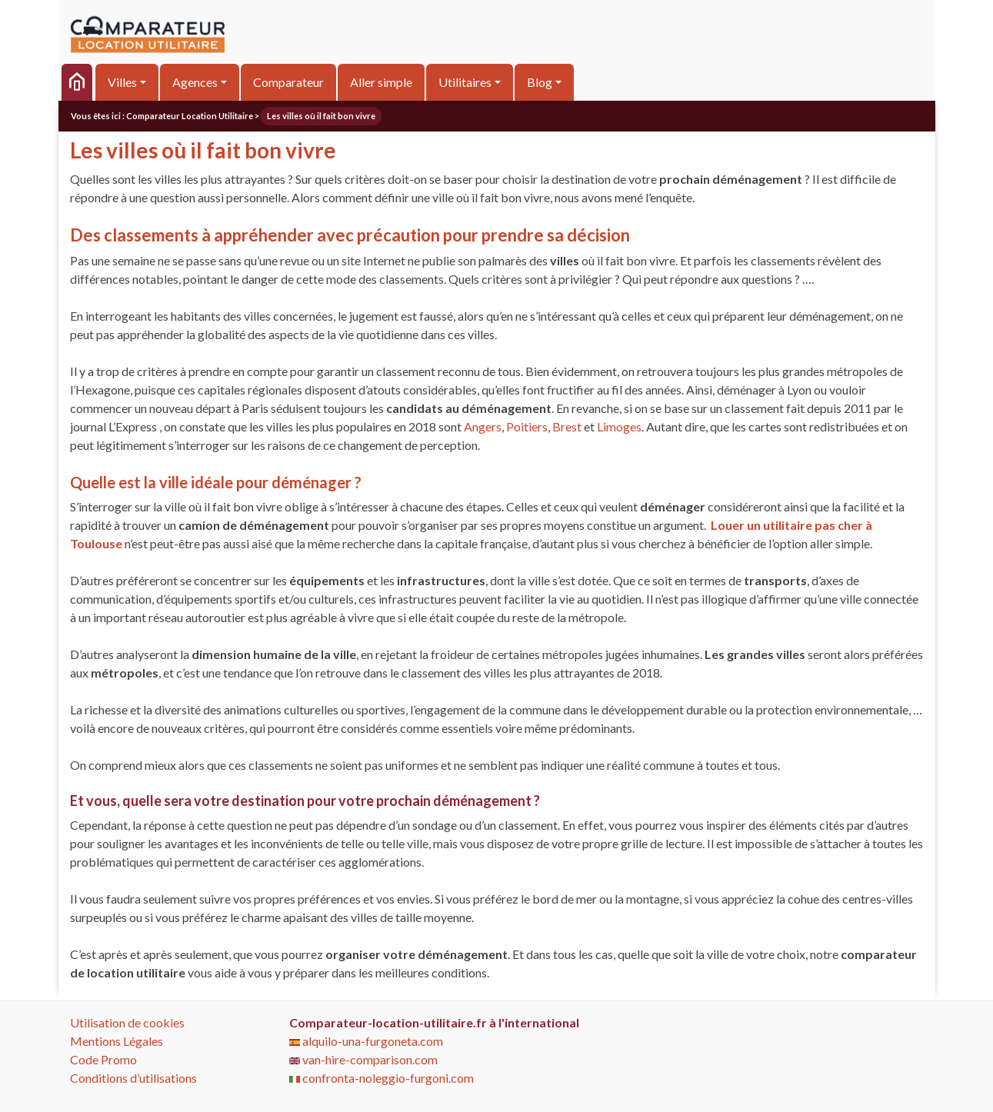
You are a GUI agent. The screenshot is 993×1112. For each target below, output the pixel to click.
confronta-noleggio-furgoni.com (381, 1077)
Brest (566, 426)
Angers (482, 426)
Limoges (619, 426)
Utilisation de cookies (127, 1022)
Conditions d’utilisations (133, 1077)
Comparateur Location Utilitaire (189, 116)
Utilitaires (465, 82)
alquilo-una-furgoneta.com (366, 1041)
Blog (539, 82)
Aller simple (381, 82)
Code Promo (103, 1059)
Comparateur (288, 82)
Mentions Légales (116, 1041)
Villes (122, 82)
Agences (195, 82)
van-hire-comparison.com (363, 1059)
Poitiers (527, 426)
